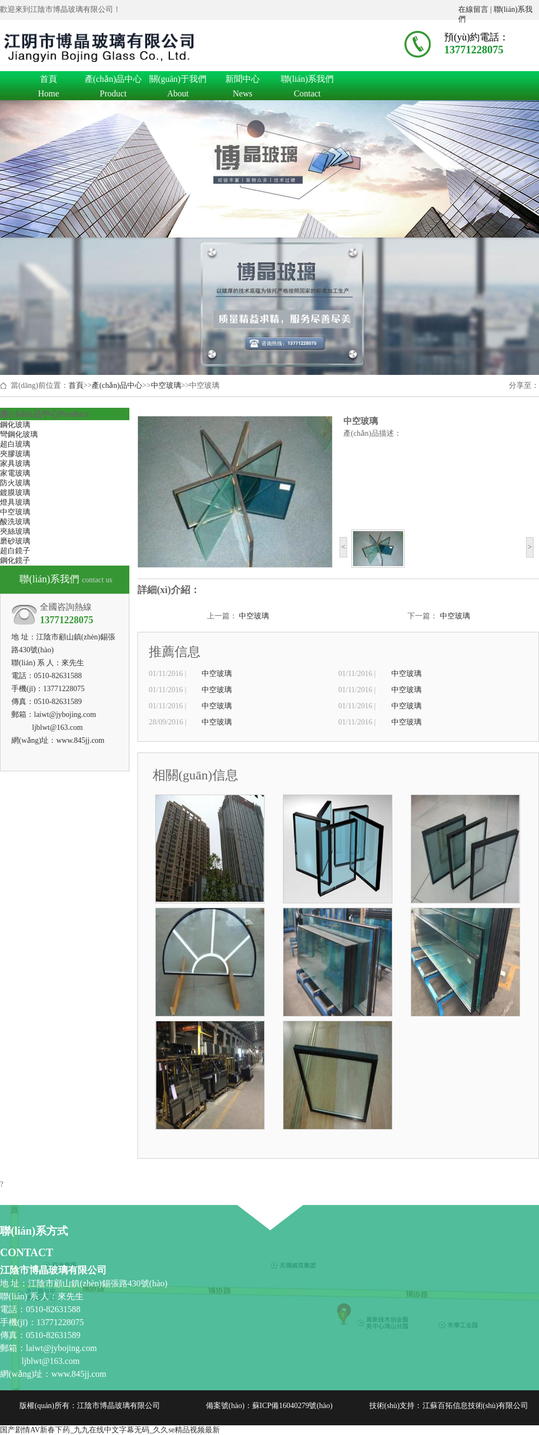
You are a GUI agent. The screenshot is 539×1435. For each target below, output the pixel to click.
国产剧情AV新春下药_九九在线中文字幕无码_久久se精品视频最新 (110, 1430)
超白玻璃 (15, 444)
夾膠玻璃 (15, 454)
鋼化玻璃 (15, 425)
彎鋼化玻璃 (19, 434)
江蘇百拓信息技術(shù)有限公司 (476, 1406)
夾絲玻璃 (15, 531)
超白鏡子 (15, 551)
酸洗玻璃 (15, 522)
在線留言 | (476, 9)
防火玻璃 (15, 483)
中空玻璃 (166, 385)
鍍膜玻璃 (15, 493)
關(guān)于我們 (178, 80)
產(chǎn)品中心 (113, 80)
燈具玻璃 (15, 502)
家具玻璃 (15, 463)
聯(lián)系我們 (307, 80)
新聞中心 (242, 80)
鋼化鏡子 (15, 560)
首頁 (48, 80)
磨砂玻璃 (15, 541)
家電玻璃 (15, 473)
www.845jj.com (80, 740)
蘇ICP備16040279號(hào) (292, 1406)
